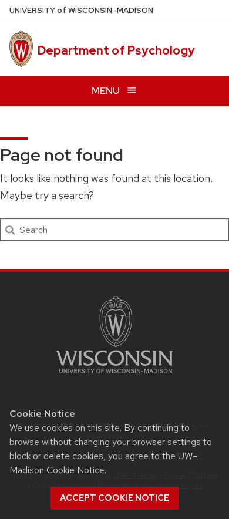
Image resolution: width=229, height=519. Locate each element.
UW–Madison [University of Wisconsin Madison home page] (81, 10)
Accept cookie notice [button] (114, 498)
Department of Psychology (116, 50)
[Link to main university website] (114, 375)
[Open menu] (114, 91)
